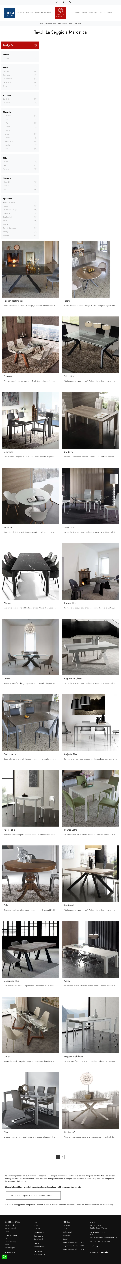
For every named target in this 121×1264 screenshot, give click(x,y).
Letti (35, 1222)
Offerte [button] (6, 54)
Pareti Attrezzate (10, 1242)
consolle (6, 186)
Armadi (36, 1225)
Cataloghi (29, 13)
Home (41, 23)
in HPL (5, 123)
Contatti (109, 13)
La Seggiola (7, 82)
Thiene (5, 224)
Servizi (84, 13)
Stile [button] (5, 158)
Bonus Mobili (93, 13)
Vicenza (6, 235)
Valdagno (6, 232)
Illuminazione (38, 1236)
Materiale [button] (7, 112)
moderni (6, 169)
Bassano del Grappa (10, 210)
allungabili (6, 182)
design (5, 165)
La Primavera (7, 79)
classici (5, 162)
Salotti (7, 1245)
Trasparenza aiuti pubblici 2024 (73, 1249)
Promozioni (66, 1235)
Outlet (37, 13)
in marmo (6, 138)
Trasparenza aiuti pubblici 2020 (73, 1242)
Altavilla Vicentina (9, 202)
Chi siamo (66, 1225)
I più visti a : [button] (8, 198)
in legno (6, 134)
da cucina (6, 99)
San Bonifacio (8, 217)
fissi (4, 189)
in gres (5, 119)
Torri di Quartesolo (9, 228)
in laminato (7, 130)
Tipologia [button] (7, 178)
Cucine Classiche (11, 1228)
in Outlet (6, 58)
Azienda (77, 13)
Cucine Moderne (11, 1225)
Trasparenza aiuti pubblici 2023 (73, 1246)
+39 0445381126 (99, 1232)
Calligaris (6, 71)
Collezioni (20, 13)
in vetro (5, 149)
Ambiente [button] (7, 95)
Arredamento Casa (50, 23)
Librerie (7, 1239)
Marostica (6, 213)
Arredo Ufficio (39, 1247)
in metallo (6, 145)
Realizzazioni (46, 13)
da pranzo (6, 103)
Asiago (5, 206)
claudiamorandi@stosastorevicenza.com (103, 1237)
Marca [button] (5, 67)
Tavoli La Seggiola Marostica (72, 23)
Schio (5, 221)
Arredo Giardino (39, 1254)
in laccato (6, 127)
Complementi (38, 1239)
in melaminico (8, 141)
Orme (5, 86)
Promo (102, 13)
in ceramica (7, 116)
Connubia (6, 75)
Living (7, 1231)
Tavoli (60, 23)
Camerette (37, 1228)
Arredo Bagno (10, 1248)
